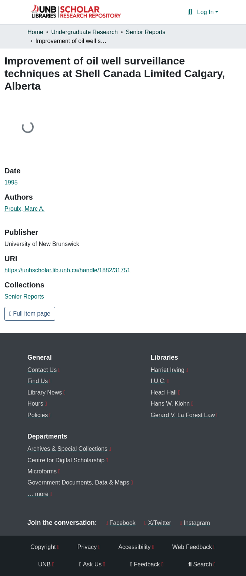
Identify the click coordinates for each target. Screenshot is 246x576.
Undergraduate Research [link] (84, 32)
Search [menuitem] (200, 564)
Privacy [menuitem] (87, 547)
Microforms (42, 471)
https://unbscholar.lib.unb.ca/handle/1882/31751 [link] (67, 270)
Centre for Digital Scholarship (65, 460)
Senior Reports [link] (146, 32)
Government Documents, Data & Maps (78, 482)
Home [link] (35, 32)
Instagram (195, 523)
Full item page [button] (29, 313)
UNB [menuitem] (44, 564)
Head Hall (163, 392)
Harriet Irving (167, 370)
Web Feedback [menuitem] (192, 547)
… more (38, 494)
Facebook (121, 523)
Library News (44, 392)
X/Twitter (157, 523)
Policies (37, 415)
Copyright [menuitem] (43, 547)
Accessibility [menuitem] (134, 547)
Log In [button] (206, 12)
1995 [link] (11, 182)
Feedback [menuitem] (145, 564)
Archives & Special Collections (67, 449)
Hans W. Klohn (170, 403)
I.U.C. (158, 381)
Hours (35, 403)
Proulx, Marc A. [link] (24, 209)
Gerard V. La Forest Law (182, 415)
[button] (75, 12)
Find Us (37, 381)
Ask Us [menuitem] (90, 564)
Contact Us (42, 370)
